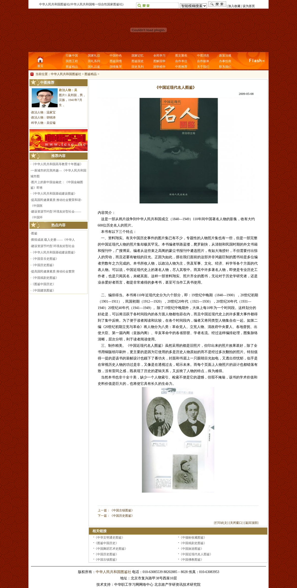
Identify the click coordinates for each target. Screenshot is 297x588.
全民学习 (159, 55)
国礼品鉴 (94, 66)
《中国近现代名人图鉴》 (196, 554)
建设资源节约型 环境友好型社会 (53, 246)
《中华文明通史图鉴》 (109, 537)
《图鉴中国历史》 (43, 284)
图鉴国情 (116, 61)
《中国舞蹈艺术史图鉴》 (111, 548)
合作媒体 (203, 61)
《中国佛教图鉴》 (191, 559)
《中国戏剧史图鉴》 (45, 278)
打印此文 (221, 523)
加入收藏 (234, 6)
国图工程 (72, 61)
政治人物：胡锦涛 (43, 117)
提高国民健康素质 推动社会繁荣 (53, 271)
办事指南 (225, 61)
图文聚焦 (181, 55)
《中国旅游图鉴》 (191, 548)
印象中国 (72, 55)
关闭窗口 (236, 523)
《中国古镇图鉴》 (122, 510)
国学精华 (159, 66)
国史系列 (137, 66)
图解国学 (159, 61)
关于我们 (203, 66)
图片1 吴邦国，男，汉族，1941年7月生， (72, 100)
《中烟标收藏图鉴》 (193, 537)
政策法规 (225, 55)
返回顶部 (251, 523)
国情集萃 (116, 66)
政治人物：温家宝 (43, 112)
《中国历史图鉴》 (43, 265)
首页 (40, 66)
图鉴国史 (137, 61)
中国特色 (116, 55)
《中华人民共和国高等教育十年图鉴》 (57, 164)
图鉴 (34, 233)
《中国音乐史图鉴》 (45, 259)
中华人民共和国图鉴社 (66, 74)
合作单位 (181, 61)
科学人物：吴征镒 (43, 123)
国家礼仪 (94, 55)
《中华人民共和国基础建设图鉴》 (54, 193)
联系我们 (225, 66)
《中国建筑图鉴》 (43, 290)
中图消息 (203, 55)
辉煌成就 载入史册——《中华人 (53, 239)
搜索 (217, 4)
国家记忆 (137, 55)
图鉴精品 (72, 66)
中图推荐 (181, 66)
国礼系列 (94, 61)
